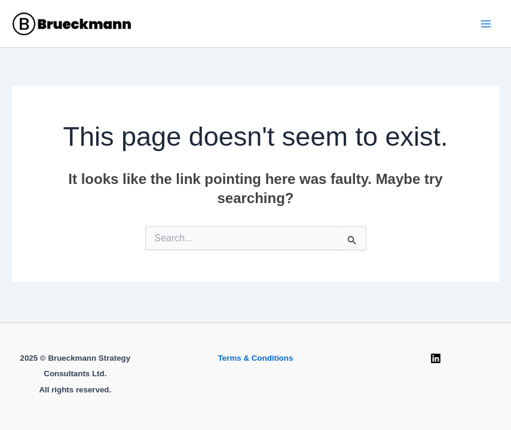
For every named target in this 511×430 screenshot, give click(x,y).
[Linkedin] (435, 358)
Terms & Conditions (255, 358)
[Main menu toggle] (486, 24)
